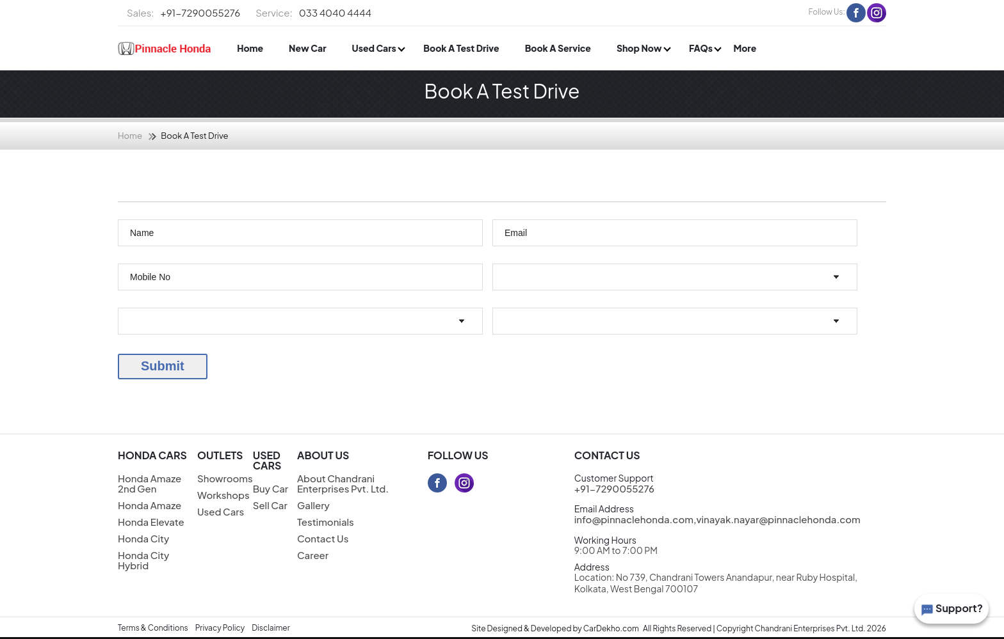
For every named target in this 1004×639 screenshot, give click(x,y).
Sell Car (270, 505)
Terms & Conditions (153, 628)
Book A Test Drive (461, 48)
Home (250, 48)
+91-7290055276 (183, 13)
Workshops (223, 495)
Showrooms (225, 478)
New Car (307, 48)
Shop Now (640, 48)
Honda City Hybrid (143, 560)
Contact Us (322, 538)
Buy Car (270, 488)
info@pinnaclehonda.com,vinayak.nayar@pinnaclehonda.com (717, 519)
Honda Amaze (149, 505)
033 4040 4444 (313, 13)
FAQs (701, 48)
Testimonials (325, 522)
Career (312, 555)
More (744, 48)
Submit (162, 366)
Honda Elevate (151, 522)
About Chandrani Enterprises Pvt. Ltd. (343, 483)
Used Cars (375, 48)
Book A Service (558, 48)
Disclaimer (271, 628)
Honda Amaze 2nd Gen (149, 483)
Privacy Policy (220, 628)
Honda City (143, 538)
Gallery (313, 505)
